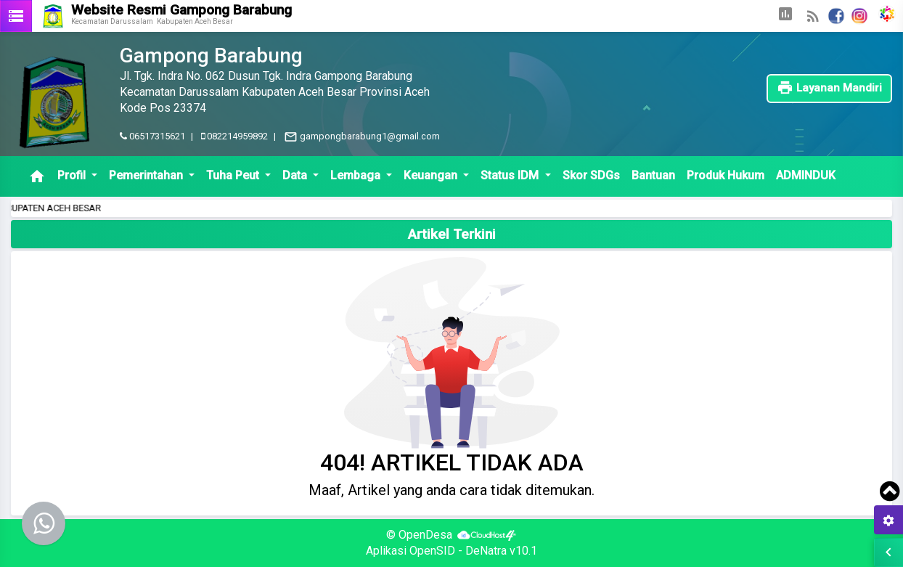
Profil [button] (73, 175)
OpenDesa (425, 535)
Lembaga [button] (356, 175)
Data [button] (296, 175)
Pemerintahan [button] (147, 175)
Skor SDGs (591, 175)
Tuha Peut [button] (234, 175)
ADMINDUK (805, 175)
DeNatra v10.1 (501, 551)
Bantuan (653, 175)
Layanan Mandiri (829, 88)
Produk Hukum (725, 175)
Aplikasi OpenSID (410, 551)
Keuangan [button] (432, 175)
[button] (785, 16)
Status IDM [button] (511, 175)
